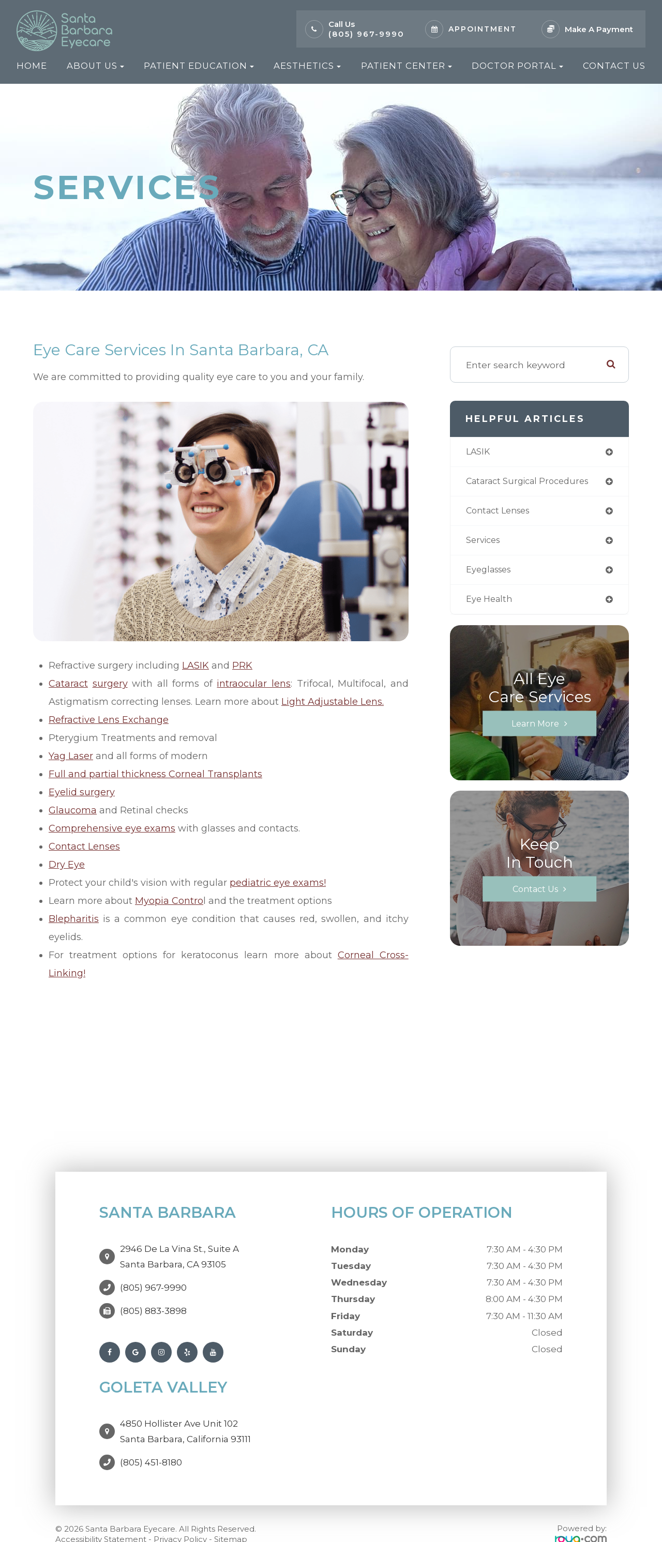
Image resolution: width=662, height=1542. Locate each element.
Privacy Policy (180, 1518)
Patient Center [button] (406, 66)
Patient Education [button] (199, 66)
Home (32, 66)
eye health (491, 603)
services (485, 543)
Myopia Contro (169, 900)
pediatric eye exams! (278, 882)
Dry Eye (67, 864)
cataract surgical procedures (533, 482)
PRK (242, 665)
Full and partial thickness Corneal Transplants (155, 774)
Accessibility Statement (100, 1518)
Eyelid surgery (82, 792)
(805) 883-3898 (153, 1300)
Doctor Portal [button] (517, 66)
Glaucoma (73, 810)
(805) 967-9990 (366, 34)
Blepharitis (74, 919)
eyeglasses (491, 573)
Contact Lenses (84, 846)
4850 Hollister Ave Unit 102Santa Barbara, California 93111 (185, 1415)
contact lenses (501, 512)
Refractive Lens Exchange (109, 719)
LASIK (195, 665)
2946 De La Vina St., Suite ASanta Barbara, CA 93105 (179, 1251)
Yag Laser (71, 756)
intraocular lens (254, 683)
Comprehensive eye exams (112, 828)
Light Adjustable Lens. (332, 701)
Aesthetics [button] (307, 66)
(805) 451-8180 (151, 1442)
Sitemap (230, 1518)
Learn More (535, 728)
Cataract (68, 683)
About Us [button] (95, 66)
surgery (110, 683)
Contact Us (614, 66)
